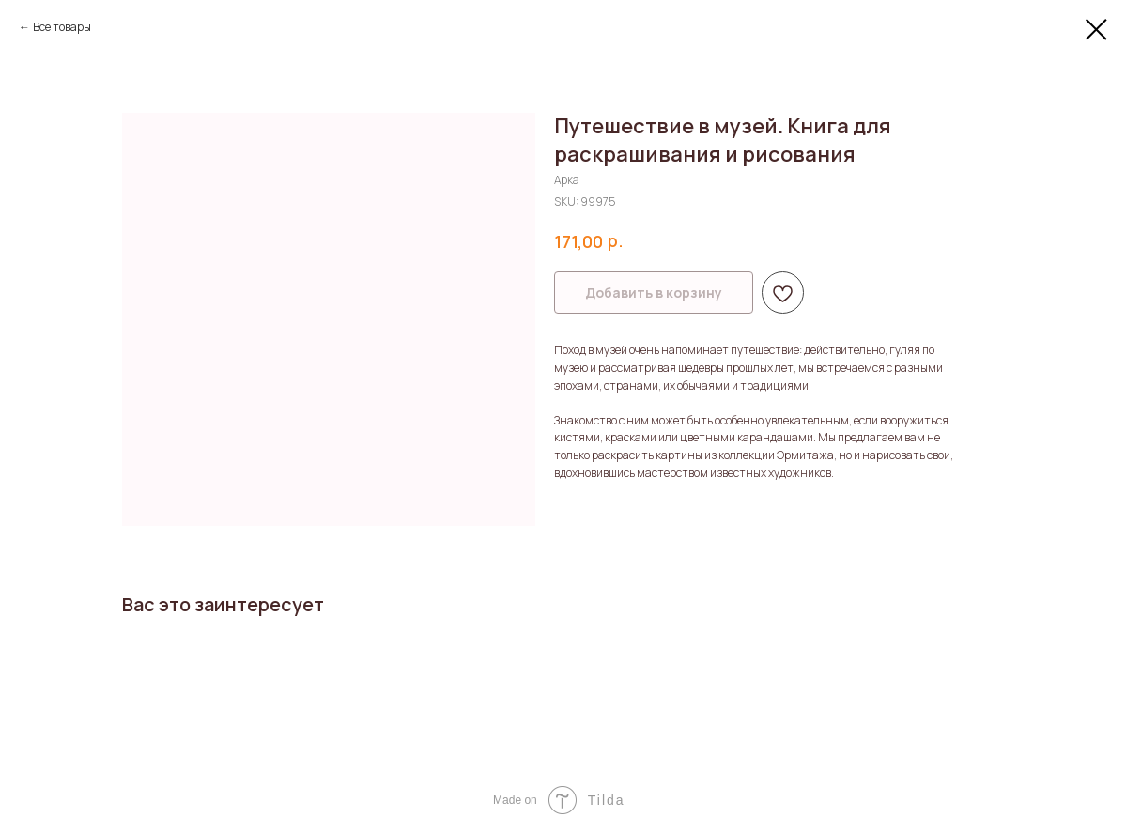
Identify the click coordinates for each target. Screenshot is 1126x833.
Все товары (62, 27)
